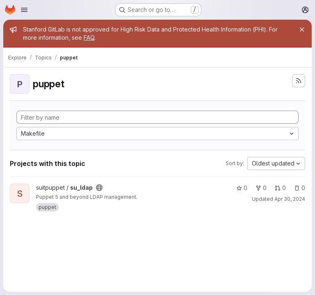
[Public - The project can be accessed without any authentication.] (99, 187)
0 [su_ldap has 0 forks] (261, 187)
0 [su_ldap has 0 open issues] (299, 187)
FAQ (89, 37)
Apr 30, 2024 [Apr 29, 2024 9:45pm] (289, 199)
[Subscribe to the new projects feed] (298, 80)
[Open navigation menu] (24, 9)
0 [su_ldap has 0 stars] (241, 187)
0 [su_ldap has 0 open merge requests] (280, 187)
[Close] (302, 29)
